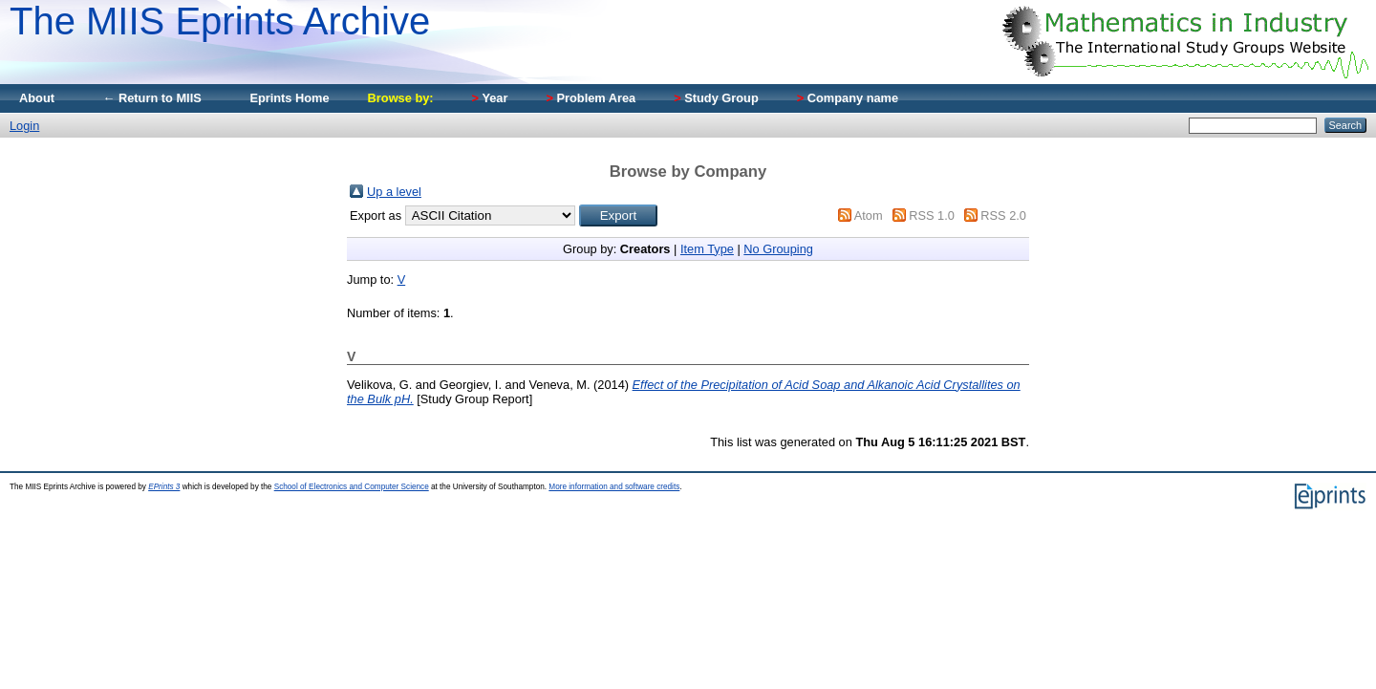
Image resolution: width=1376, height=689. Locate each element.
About (36, 98)
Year (490, 98)
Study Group (716, 98)
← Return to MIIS (152, 98)
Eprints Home (289, 98)
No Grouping (778, 249)
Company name (847, 98)
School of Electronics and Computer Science (351, 487)
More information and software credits (613, 487)
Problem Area (590, 98)
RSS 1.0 (932, 215)
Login (24, 125)
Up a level (394, 191)
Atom (868, 215)
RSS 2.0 (1003, 215)
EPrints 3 (164, 487)
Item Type (707, 249)
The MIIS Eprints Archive (220, 21)
